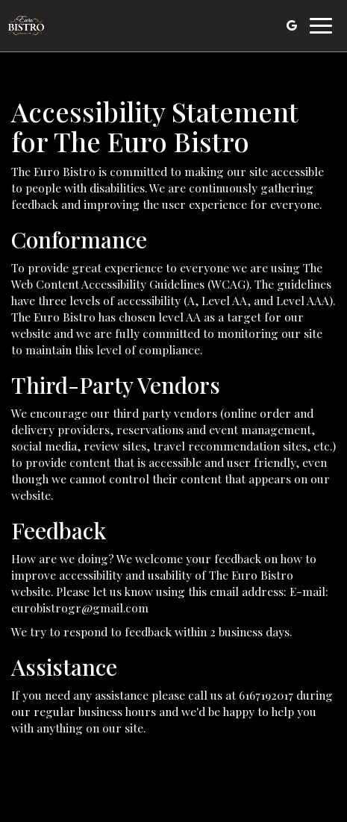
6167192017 (266, 695)
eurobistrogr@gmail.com (80, 607)
